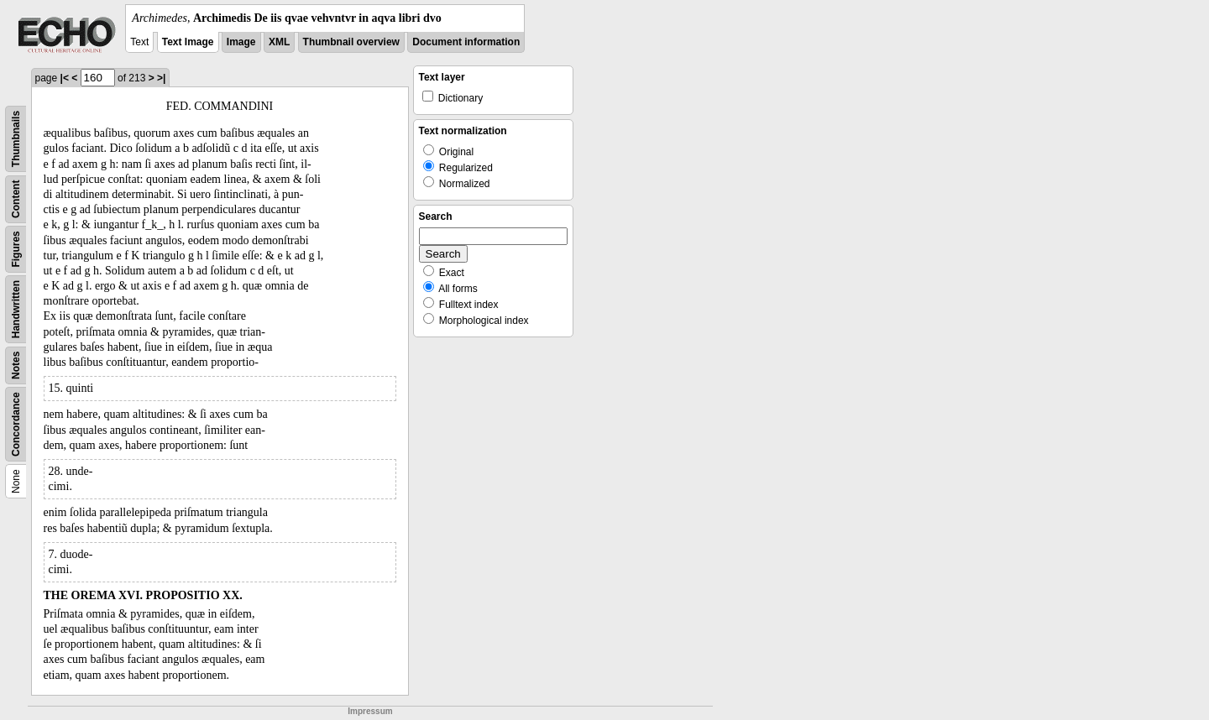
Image (241, 42)
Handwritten (16, 309)
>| (161, 78)
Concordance (16, 424)
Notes (16, 365)
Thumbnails (16, 139)
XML (279, 42)
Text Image (188, 42)
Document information (466, 42)
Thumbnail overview (351, 42)
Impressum (370, 711)
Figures (16, 249)
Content (16, 199)
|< (64, 78)
